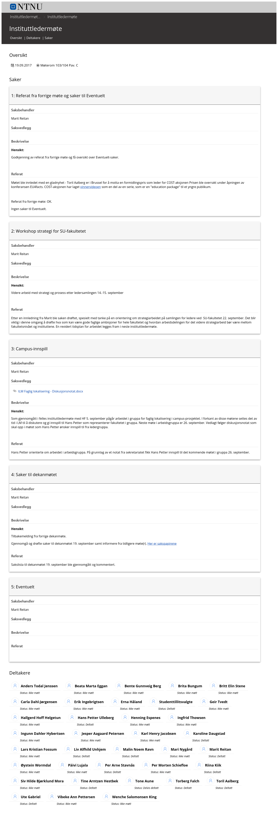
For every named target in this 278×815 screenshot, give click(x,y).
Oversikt (16, 40)
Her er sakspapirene (162, 546)
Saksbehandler (22, 112)
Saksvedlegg (21, 130)
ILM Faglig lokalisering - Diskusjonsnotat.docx (50, 394)
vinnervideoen (90, 189)
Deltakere (33, 40)
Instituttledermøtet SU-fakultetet (26, 16)
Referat (17, 176)
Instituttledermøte (62, 16)
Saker (49, 40)
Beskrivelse (20, 144)
